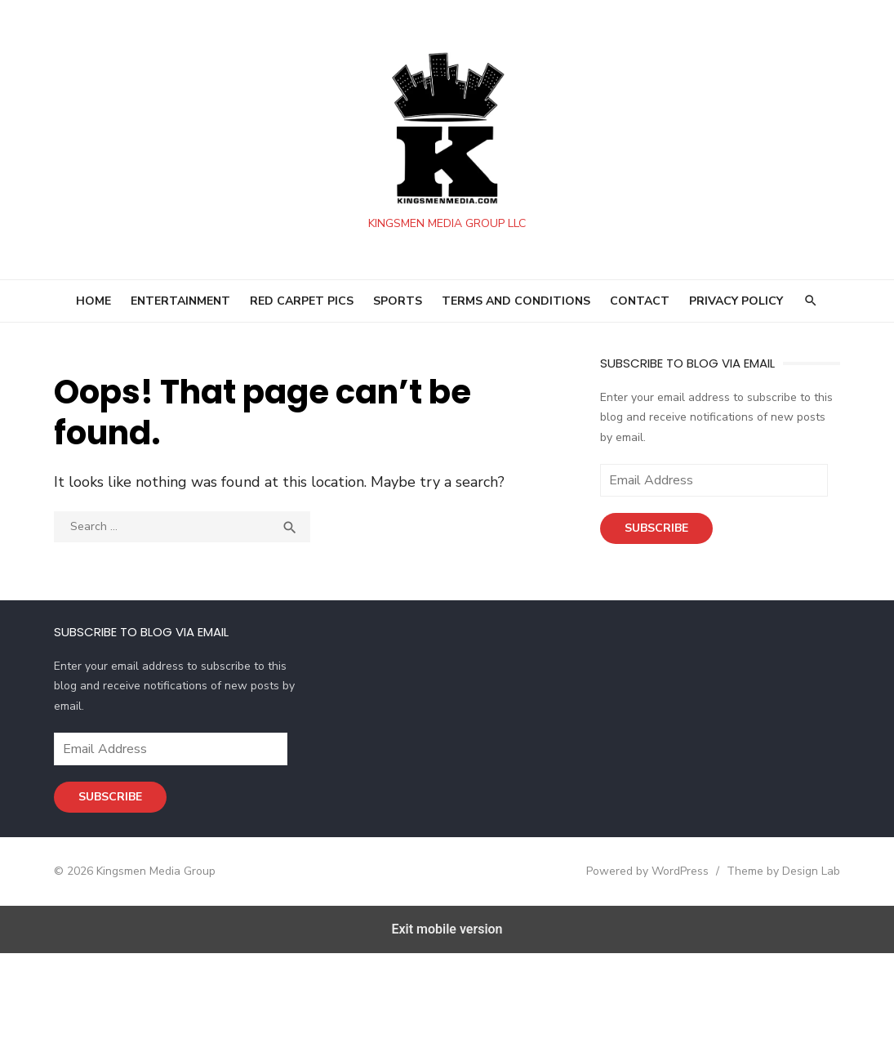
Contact (639, 301)
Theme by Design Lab (777, 871)
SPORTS (397, 301)
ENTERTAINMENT (180, 301)
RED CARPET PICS (302, 301)
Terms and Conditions (516, 301)
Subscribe (654, 528)
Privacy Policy (736, 301)
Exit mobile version (446, 929)
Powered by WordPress (641, 871)
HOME (93, 301)
